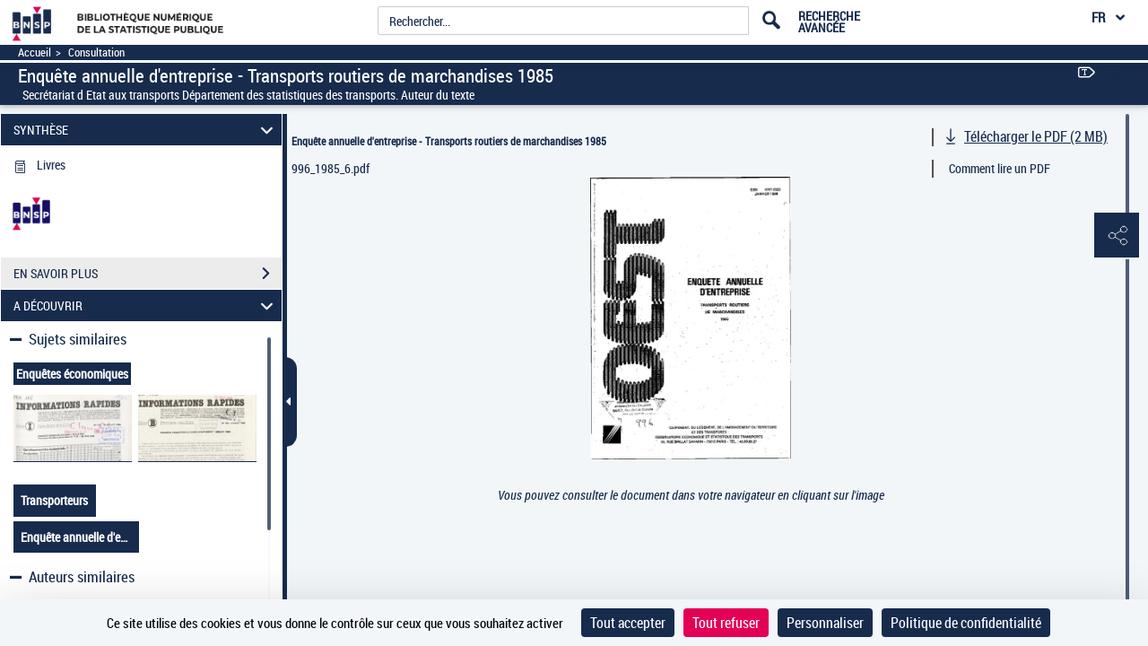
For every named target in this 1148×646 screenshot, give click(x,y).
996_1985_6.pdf (330, 168)
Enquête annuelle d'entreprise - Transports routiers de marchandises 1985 (448, 141)
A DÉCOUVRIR (146, 305)
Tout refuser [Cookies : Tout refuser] (726, 623)
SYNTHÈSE (146, 129)
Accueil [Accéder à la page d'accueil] (34, 52)
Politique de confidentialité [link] (966, 623)
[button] (1116, 236)
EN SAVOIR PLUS (147, 273)
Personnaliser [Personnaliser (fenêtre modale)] (825, 623)
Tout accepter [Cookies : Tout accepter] (627, 623)
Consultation (96, 52)
